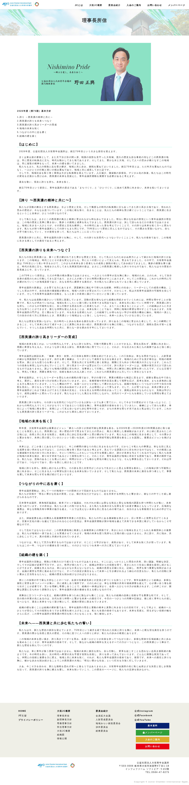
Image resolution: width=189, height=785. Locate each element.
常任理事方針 (64, 727)
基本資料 (153, 725)
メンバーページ (176, 5)
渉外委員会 (102, 727)
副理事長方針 (64, 719)
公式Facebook (144, 715)
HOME (22, 711)
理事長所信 (63, 716)
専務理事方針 (64, 723)
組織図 (61, 735)
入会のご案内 (134, 5)
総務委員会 (102, 731)
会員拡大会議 (103, 716)
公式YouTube (143, 720)
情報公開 (62, 738)
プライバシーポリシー (30, 720)
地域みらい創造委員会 (108, 723)
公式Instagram (144, 711)
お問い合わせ (154, 5)
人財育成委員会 (104, 719)
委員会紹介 (102, 711)
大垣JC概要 (63, 711)
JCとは (79, 5)
